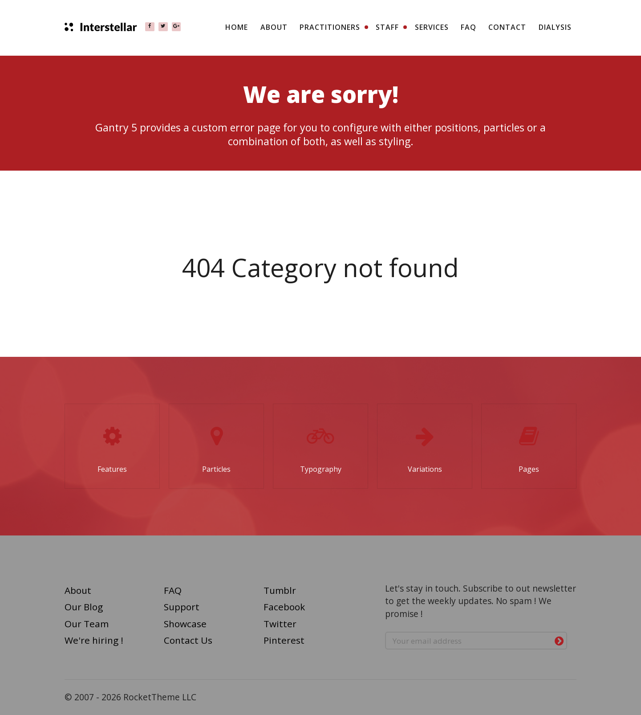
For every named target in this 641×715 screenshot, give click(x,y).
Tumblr (280, 590)
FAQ (173, 590)
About (78, 590)
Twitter (280, 623)
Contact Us (188, 640)
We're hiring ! (94, 640)
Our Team (87, 623)
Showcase (185, 623)
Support (181, 607)
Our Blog (84, 607)
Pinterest (284, 640)
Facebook (284, 607)
